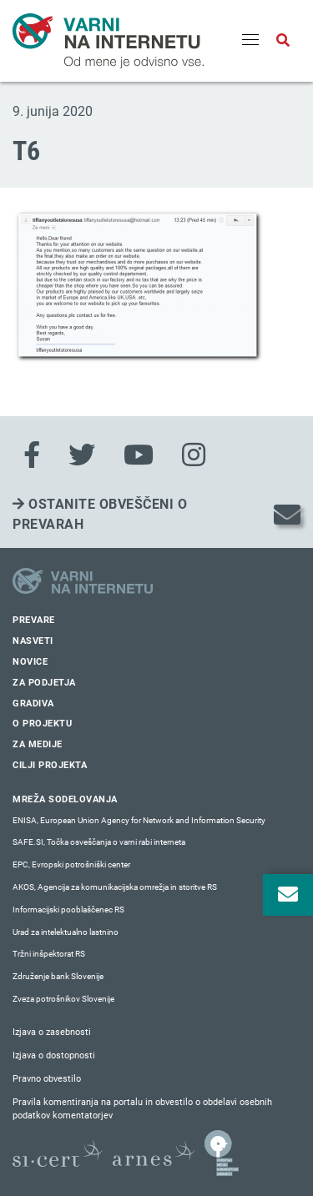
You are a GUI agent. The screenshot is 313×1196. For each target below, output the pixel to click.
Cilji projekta (50, 765)
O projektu (42, 723)
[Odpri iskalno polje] (282, 41)
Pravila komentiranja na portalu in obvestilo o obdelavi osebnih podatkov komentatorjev (142, 1109)
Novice (30, 661)
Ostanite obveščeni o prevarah (100, 514)
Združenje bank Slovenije (58, 976)
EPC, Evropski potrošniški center (71, 864)
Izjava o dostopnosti (54, 1055)
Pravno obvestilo (47, 1078)
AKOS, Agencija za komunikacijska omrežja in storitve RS (115, 887)
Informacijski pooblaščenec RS (68, 909)
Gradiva (33, 703)
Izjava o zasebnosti (52, 1032)
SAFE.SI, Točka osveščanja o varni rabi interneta (99, 842)
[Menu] (250, 41)
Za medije (38, 744)
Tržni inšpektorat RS (49, 953)
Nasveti (33, 641)
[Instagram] (193, 455)
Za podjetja (44, 682)
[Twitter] (82, 455)
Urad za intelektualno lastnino (66, 932)
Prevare (34, 620)
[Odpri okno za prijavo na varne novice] (288, 895)
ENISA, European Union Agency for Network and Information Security (139, 820)
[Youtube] (138, 455)
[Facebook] (32, 455)
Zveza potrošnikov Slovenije (63, 998)
